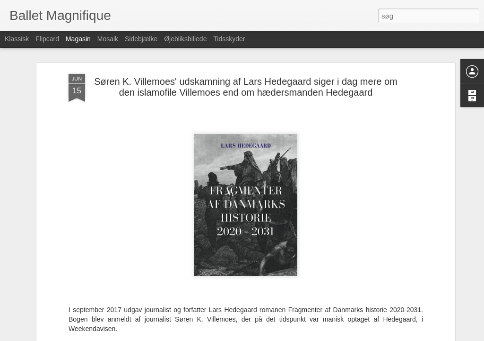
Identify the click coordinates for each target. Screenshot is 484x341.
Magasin (78, 39)
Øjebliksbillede (185, 39)
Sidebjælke (141, 39)
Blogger (268, 336)
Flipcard (47, 39)
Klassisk (17, 39)
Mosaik (107, 39)
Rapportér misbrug (301, 336)
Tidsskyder (229, 39)
